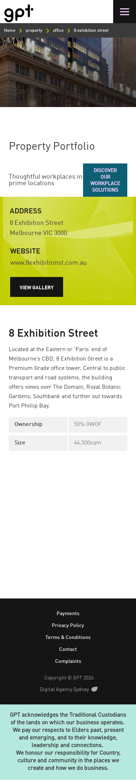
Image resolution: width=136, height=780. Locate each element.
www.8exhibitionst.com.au (48, 263)
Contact (68, 649)
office (58, 31)
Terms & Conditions (68, 637)
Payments (68, 613)
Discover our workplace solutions (105, 180)
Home (9, 31)
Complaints (68, 661)
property (34, 31)
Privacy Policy (68, 625)
